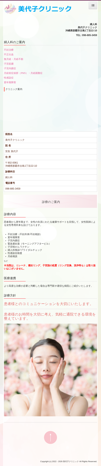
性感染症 (9, 77)
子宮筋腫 (9, 63)
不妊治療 (9, 50)
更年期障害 (10, 82)
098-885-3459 (89, 35)
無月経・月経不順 (13, 59)
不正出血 (9, 54)
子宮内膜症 (10, 68)
